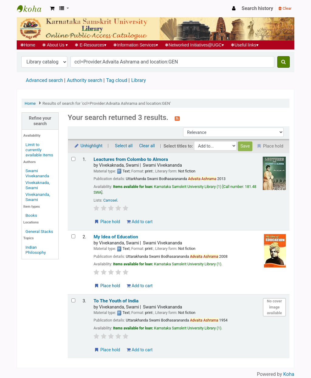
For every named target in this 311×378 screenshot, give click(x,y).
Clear (285, 8)
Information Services (136, 45)
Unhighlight (88, 145)
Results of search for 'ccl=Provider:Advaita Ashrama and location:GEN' (107, 103)
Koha (288, 374)
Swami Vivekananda (37, 173)
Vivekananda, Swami (38, 197)
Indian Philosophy (36, 250)
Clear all (147, 145)
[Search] (283, 62)
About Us (55, 45)
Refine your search (40, 121)
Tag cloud (116, 80)
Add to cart (139, 221)
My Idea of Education (116, 237)
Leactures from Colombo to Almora (131, 159)
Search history (257, 8)
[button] (52, 8)
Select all (124, 145)
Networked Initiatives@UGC (194, 45)
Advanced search (44, 80)
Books (31, 215)
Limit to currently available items (39, 149)
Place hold (107, 221)
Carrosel (110, 200)
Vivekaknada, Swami (38, 185)
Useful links (244, 45)
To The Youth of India (116, 301)
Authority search (84, 80)
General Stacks (39, 231)
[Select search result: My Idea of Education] (73, 236)
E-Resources (90, 45)
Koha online (32, 8)
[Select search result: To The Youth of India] (73, 300)
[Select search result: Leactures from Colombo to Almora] (73, 159)
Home (28, 45)
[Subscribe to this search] (177, 118)
